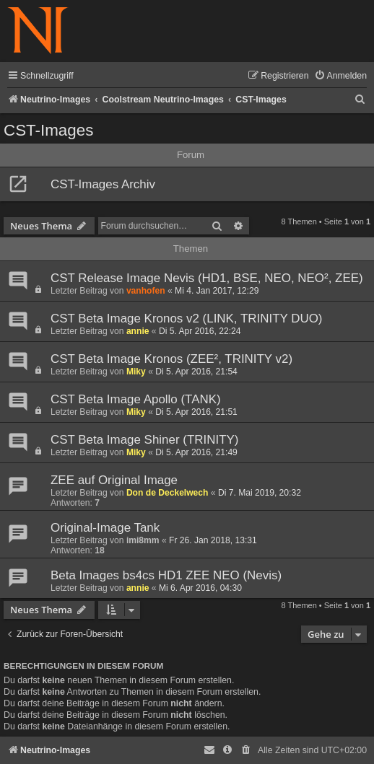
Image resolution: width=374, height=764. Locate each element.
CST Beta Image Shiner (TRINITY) (144, 440)
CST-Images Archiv (103, 184)
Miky (136, 371)
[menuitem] (340, 76)
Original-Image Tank (105, 528)
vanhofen (145, 291)
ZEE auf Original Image (114, 480)
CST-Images (48, 130)
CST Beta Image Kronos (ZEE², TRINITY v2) (171, 359)
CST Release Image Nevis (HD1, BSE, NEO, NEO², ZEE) (207, 278)
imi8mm (143, 540)
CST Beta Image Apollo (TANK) (136, 399)
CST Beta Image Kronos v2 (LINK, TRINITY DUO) (187, 318)
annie (137, 331)
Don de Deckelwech (167, 493)
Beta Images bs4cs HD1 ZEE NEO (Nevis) (166, 575)
